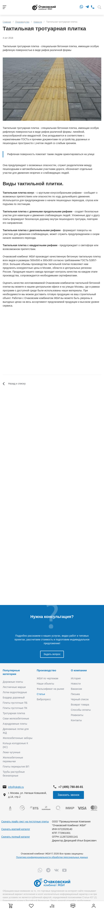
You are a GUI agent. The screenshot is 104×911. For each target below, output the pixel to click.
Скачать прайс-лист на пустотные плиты (25, 821)
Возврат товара (80, 704)
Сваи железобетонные (16, 718)
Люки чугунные (11, 752)
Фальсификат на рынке (50, 688)
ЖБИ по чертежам (47, 678)
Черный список (80, 699)
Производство (46, 670)
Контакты (76, 720)
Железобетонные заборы (17, 738)
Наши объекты (45, 683)
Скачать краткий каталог (15, 829)
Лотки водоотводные (15, 692)
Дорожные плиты (13, 681)
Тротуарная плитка (14, 713)
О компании (79, 670)
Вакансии (76, 688)
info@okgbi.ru (16, 787)
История (76, 678)
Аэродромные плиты (15, 723)
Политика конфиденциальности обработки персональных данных (52, 857)
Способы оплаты (81, 709)
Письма (75, 694)
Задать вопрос (52, 654)
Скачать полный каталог (15, 836)
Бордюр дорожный (14, 697)
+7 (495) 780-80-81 (70, 786)
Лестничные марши (14, 687)
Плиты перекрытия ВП (16, 766)
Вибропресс (44, 699)
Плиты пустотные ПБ (15, 702)
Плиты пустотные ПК (15, 708)
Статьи (41, 694)
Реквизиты (77, 715)
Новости (76, 683)
